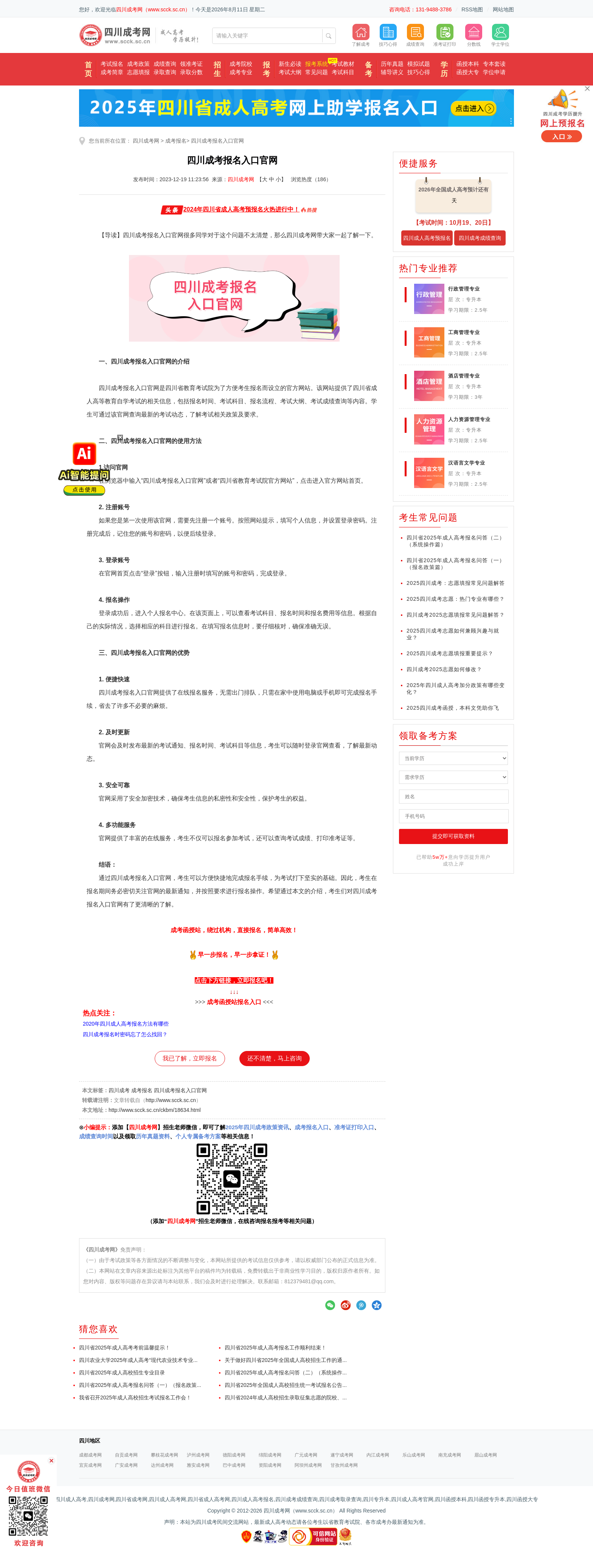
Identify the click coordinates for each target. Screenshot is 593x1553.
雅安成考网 (198, 1465)
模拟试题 (418, 64)
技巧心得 (418, 72)
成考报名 (175, 141)
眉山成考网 (485, 1455)
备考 (368, 69)
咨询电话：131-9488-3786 (420, 9)
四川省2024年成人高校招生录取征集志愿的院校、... (286, 1397)
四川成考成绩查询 (480, 238)
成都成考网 (90, 1455)
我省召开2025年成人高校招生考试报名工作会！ (135, 1397)
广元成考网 (306, 1455)
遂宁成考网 (342, 1455)
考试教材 (343, 64)
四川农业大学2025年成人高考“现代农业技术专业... (138, 1360)
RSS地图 (472, 9)
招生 (217, 69)
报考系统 (316, 64)
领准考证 (191, 64)
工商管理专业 (464, 332)
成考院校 (241, 64)
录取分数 (191, 72)
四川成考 (119, 1090)
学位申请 (494, 72)
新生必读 (290, 64)
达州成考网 (162, 1465)
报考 (266, 69)
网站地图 (503, 9)
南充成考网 (449, 1455)
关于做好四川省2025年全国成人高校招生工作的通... (286, 1360)
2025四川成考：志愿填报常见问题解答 (456, 583)
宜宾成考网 (90, 1465)
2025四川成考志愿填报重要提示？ (450, 653)
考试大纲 (290, 72)
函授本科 (467, 64)
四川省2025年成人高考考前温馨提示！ (124, 1348)
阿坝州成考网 (308, 1465)
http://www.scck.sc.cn (171, 1100)
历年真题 (392, 64)
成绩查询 (165, 64)
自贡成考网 (126, 1455)
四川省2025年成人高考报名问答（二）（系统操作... (286, 1373)
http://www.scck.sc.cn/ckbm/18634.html (155, 1110)
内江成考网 (377, 1455)
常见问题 (316, 72)
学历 (444, 69)
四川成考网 (146, 141)
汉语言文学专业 (466, 463)
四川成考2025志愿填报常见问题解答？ (456, 615)
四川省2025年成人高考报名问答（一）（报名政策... (140, 1385)
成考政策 (138, 64)
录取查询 (165, 72)
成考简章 (112, 72)
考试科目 (343, 72)
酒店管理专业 (464, 376)
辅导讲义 (392, 72)
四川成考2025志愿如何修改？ (444, 669)
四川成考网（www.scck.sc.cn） (153, 9)
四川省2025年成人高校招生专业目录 (122, 1373)
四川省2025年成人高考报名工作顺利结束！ (275, 1348)
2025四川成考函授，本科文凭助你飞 (453, 708)
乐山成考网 (413, 1455)
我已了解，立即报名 (190, 1058)
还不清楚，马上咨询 (274, 1058)
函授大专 (467, 72)
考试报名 (112, 64)
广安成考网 (126, 1465)
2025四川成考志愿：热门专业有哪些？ (456, 599)
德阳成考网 (234, 1455)
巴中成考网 (234, 1465)
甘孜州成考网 (344, 1465)
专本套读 (494, 64)
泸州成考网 (198, 1455)
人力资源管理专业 (469, 419)
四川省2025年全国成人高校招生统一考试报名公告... (286, 1385)
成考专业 (241, 72)
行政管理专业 (464, 289)
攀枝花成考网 (164, 1455)
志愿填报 (138, 72)
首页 (88, 69)
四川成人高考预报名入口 (427, 240)
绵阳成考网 (270, 1455)
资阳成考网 (270, 1465)
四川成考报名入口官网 (217, 141)
